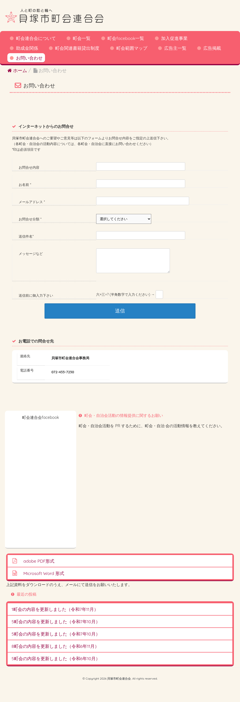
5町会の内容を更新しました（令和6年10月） (56, 658)
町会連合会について (36, 38)
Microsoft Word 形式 (43, 573)
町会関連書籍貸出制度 (77, 48)
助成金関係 (27, 48)
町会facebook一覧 (125, 38)
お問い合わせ (29, 58)
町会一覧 (81, 38)
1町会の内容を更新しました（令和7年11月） (55, 609)
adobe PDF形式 (38, 561)
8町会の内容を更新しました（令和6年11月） (55, 646)
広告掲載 (212, 48)
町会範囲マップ (131, 48)
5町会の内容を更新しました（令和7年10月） (56, 621)
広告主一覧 (175, 48)
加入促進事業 (174, 38)
